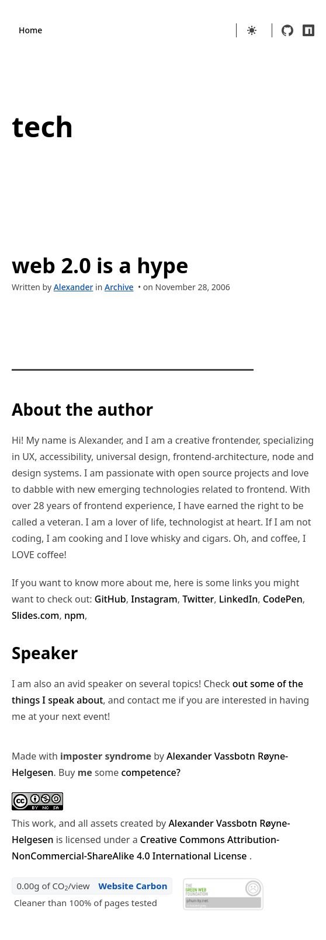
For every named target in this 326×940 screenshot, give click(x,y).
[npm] (308, 30)
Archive (119, 287)
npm (74, 615)
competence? (150, 772)
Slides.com (35, 615)
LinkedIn (238, 599)
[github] (287, 30)
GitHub (110, 599)
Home (30, 30)
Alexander (73, 287)
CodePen (283, 599)
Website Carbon (132, 886)
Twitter (198, 599)
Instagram (154, 599)
